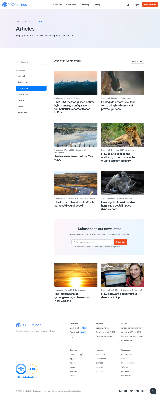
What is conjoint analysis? (131, 328)
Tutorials (124, 367)
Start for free (150, 4)
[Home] (14, 4)
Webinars (125, 371)
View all (21, 76)
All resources (126, 354)
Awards (73, 367)
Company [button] (87, 4)
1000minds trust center (26, 377)
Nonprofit (99, 367)
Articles (124, 358)
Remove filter (137, 61)
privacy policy (57, 391)
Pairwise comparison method (133, 336)
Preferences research (104, 336)
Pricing (101, 4)
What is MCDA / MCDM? (131, 332)
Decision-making (102, 328)
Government (23, 94)
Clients (73, 363)
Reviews (73, 371)
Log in (136, 4)
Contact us (76, 354)
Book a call (78, 328)
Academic (100, 371)
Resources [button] (71, 4)
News (20, 106)
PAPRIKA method (128, 340)
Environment (23, 88)
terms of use (45, 391)
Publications (126, 375)
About (72, 359)
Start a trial (78, 332)
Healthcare (100, 354)
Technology (23, 112)
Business (99, 363)
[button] (55, 4)
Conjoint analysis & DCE (105, 332)
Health (21, 100)
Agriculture (23, 82)
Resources (29, 22)
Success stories (127, 363)
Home (18, 22)
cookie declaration (72, 391)
